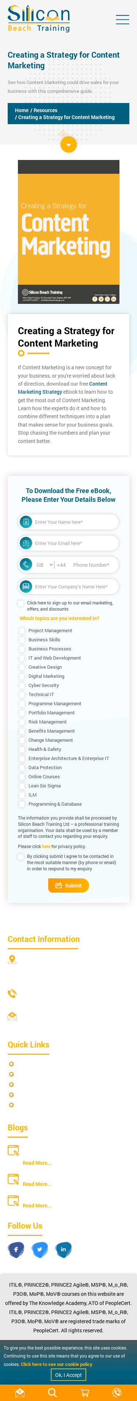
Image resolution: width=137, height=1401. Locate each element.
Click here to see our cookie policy (56, 1364)
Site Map (28, 1074)
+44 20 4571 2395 (41, 1003)
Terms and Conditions (43, 1084)
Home (21, 110)
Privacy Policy (34, 1064)
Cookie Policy (33, 1105)
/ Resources (43, 110)
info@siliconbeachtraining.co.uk (58, 1025)
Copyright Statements (43, 1094)
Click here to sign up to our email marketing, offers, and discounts (70, 606)
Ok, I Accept (68, 1374)
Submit (69, 885)
